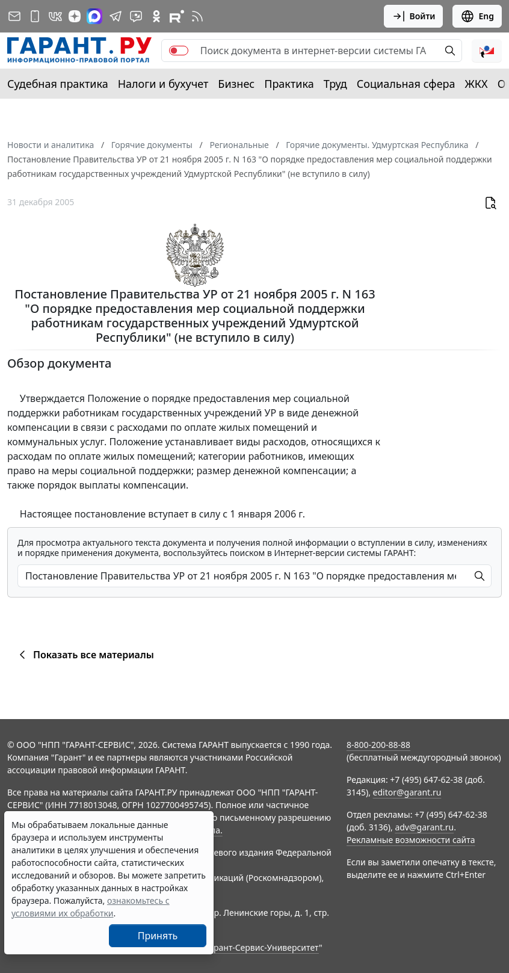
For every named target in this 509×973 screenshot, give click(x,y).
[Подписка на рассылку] (14, 16)
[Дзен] (75, 16)
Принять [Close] (158, 935)
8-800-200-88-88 (378, 744)
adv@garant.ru (424, 827)
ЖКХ (476, 83)
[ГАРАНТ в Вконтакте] (55, 16)
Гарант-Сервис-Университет (262, 947)
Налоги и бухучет (163, 83)
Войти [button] (414, 16)
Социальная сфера (406, 83)
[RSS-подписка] (197, 16)
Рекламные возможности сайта (411, 839)
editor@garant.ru (407, 792)
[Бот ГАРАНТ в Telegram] (136, 16)
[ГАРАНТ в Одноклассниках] (156, 16)
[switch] (178, 50)
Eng (477, 16)
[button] (487, 50)
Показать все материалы (84, 654)
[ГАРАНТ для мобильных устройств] (35, 16)
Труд (335, 83)
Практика (288, 83)
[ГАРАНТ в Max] (94, 16)
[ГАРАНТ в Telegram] (115, 16)
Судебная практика (57, 83)
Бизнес (236, 83)
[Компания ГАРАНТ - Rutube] (177, 16)
